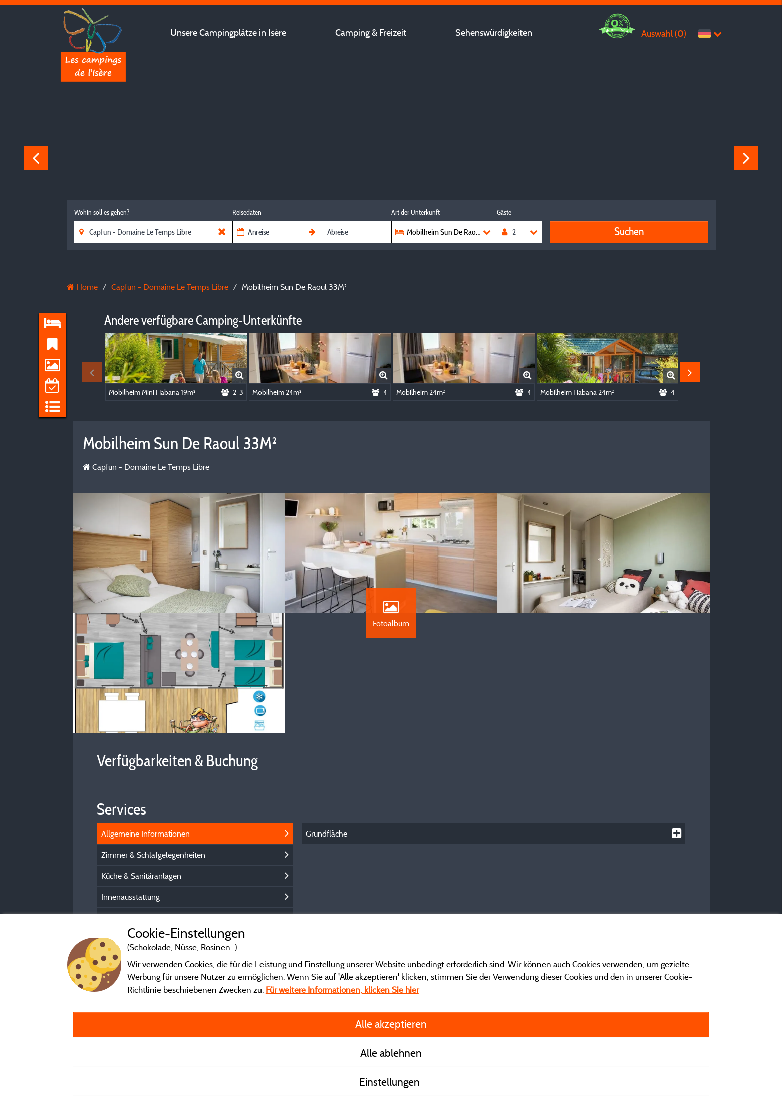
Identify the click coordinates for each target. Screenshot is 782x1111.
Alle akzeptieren (391, 1023)
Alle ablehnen (391, 1052)
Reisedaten (247, 212)
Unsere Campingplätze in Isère (228, 32)
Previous (36, 158)
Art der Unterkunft (415, 212)
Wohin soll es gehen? (101, 212)
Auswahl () (663, 33)
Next (746, 158)
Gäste (504, 212)
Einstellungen (390, 1081)
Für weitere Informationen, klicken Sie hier (342, 989)
